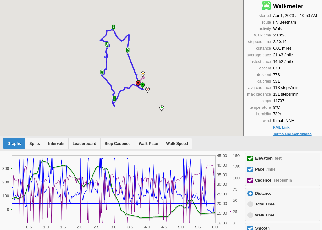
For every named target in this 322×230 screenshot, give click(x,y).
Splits (34, 143)
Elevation (268, 158)
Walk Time (264, 215)
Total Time (264, 204)
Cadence (273, 180)
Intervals (56, 143)
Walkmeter (288, 6)
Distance (263, 193)
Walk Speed (177, 143)
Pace (265, 169)
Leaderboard (85, 143)
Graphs (14, 143)
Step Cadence (117, 143)
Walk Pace (148, 143)
